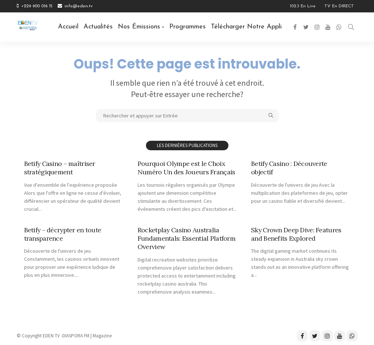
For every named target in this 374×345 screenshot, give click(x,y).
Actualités (98, 26)
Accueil (68, 26)
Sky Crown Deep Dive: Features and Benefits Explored (296, 234)
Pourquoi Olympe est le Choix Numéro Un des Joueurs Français (186, 167)
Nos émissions (139, 26)
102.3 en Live (303, 6)
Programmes (187, 26)
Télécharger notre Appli (246, 26)
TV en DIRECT (339, 6)
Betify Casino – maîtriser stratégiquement (60, 167)
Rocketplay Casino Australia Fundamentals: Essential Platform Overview (186, 238)
